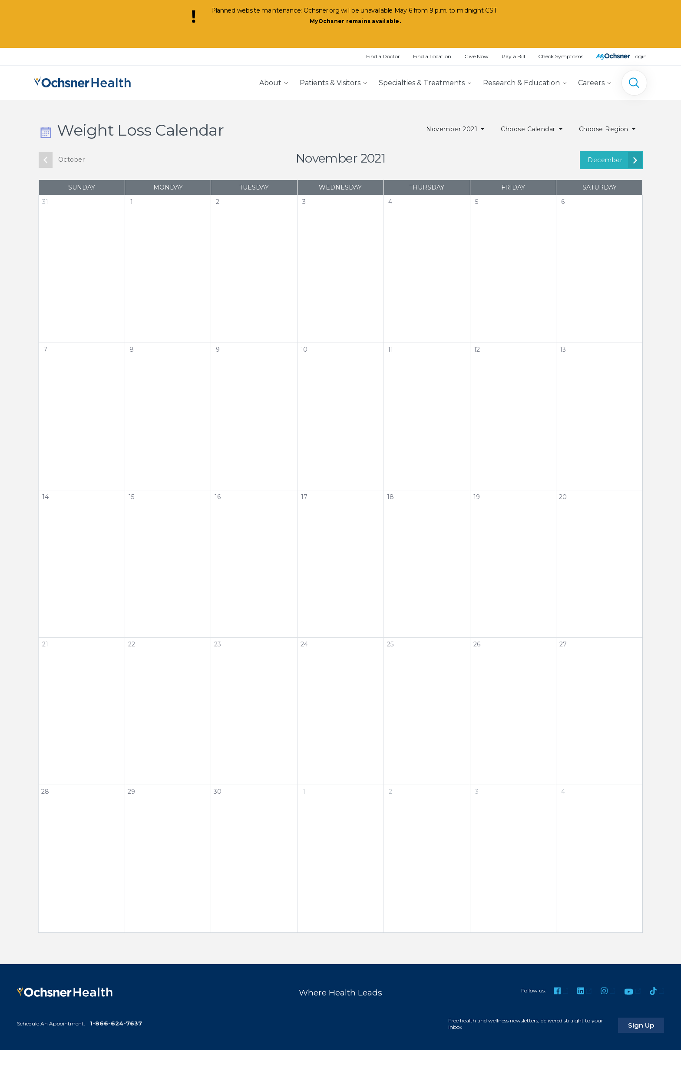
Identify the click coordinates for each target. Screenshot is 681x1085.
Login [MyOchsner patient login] (639, 56)
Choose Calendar (529, 129)
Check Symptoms (560, 56)
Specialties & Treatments (422, 83)
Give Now (476, 56)
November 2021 (452, 129)
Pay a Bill (513, 56)
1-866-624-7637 (116, 1020)
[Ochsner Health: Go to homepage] (82, 81)
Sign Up (647, 1022)
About (270, 83)
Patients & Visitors (330, 83)
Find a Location (432, 56)
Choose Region (605, 129)
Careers (591, 83)
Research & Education (521, 83)
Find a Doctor (383, 56)
